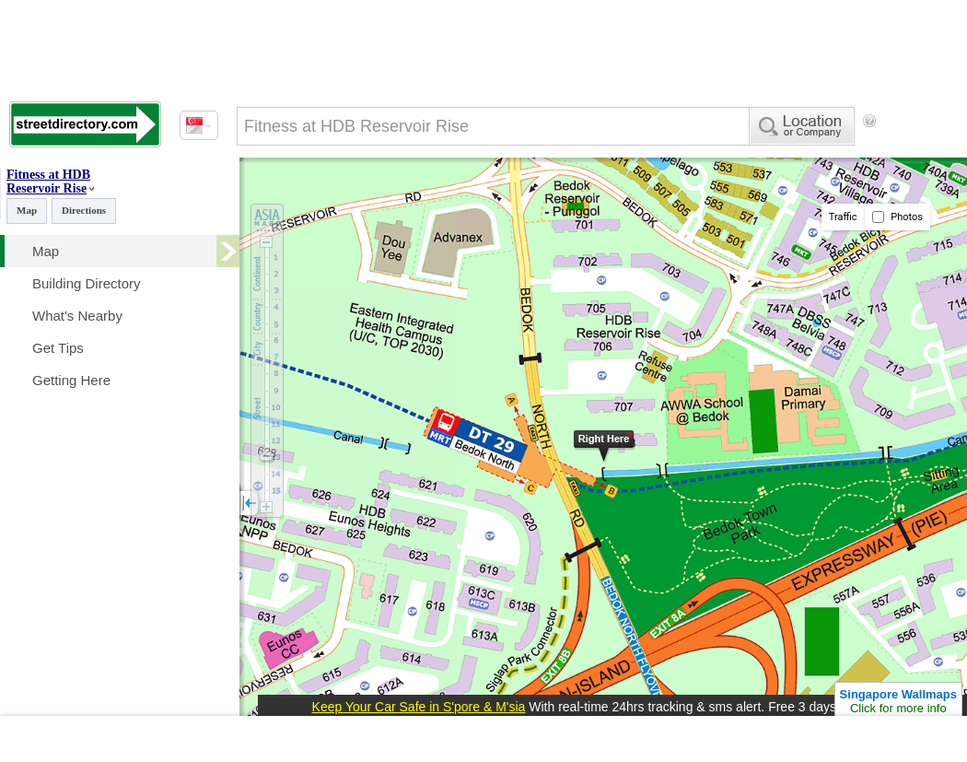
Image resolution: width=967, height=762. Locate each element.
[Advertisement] (313, 196)
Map (27, 210)
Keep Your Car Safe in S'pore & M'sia (419, 706)
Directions (84, 210)
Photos (897, 217)
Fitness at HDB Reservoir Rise (48, 181)
